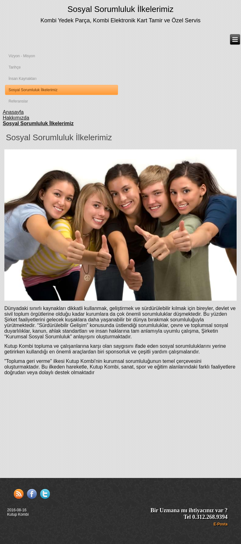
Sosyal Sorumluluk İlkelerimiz (120, 9)
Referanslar (18, 101)
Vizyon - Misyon (21, 56)
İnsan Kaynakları (22, 78)
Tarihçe (14, 67)
